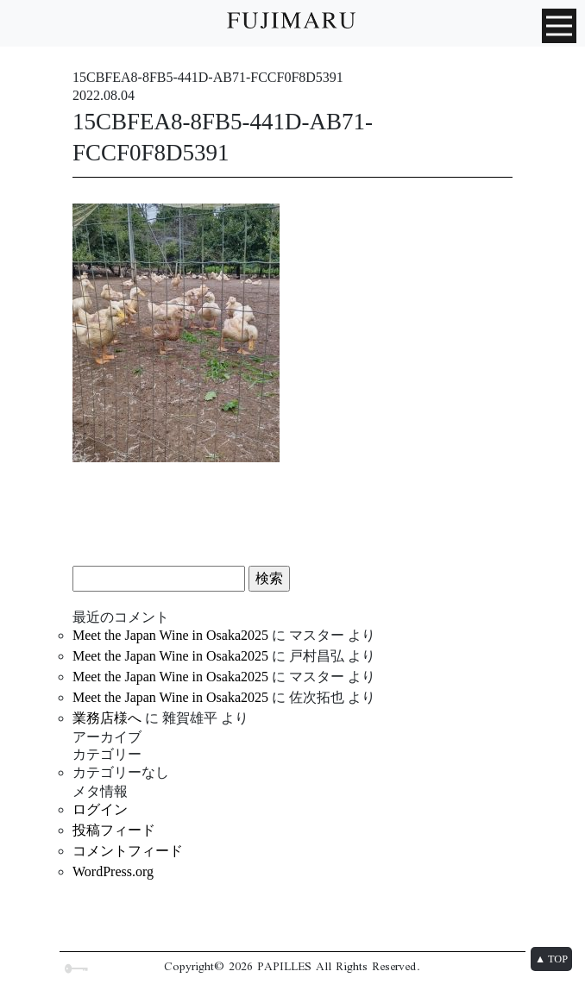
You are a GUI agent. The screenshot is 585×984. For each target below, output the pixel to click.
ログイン (100, 809)
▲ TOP (551, 959)
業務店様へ (107, 718)
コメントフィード (127, 850)
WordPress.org (113, 871)
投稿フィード (113, 830)
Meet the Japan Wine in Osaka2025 (170, 635)
